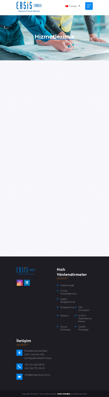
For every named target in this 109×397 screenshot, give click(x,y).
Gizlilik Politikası (83, 328)
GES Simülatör (83, 309)
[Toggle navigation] (89, 6)
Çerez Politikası (65, 328)
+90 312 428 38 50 (34, 364)
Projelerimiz (67, 307)
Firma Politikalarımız (68, 292)
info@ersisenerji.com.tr (37, 374)
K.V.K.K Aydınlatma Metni (84, 318)
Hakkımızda (67, 285)
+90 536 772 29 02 (34, 368)
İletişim (64, 315)
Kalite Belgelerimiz (67, 300)
